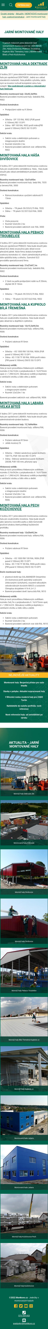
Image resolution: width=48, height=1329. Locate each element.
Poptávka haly (23, 5)
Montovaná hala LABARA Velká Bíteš (21, 405)
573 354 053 (24, 1314)
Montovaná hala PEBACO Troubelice (22, 234)
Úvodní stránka (7, 14)
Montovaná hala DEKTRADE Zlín (23, 65)
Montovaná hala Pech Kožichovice (19, 507)
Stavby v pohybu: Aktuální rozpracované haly (24, 691)
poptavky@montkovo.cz (24, 1323)
